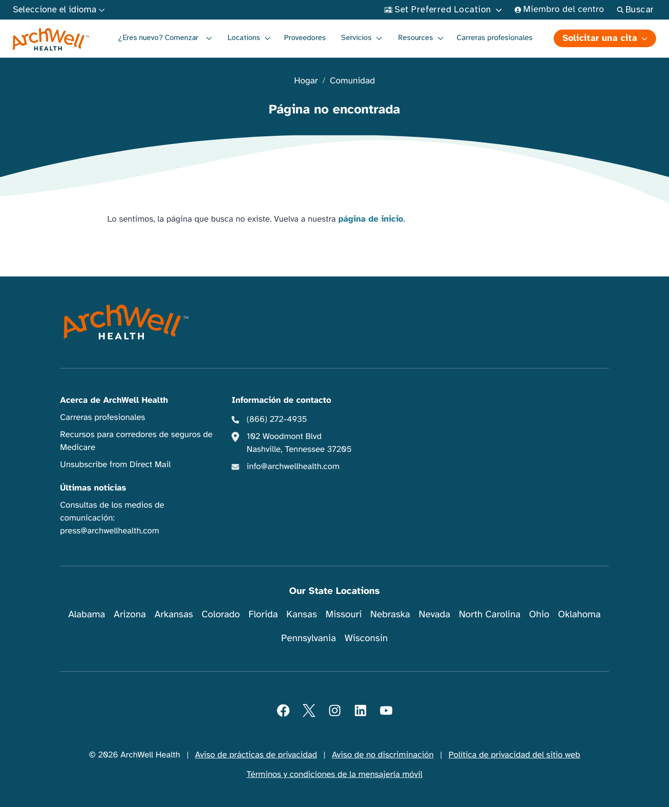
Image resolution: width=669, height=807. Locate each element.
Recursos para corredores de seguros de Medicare (136, 441)
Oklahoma (579, 614)
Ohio (539, 614)
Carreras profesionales (495, 37)
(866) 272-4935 (277, 419)
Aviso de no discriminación (383, 755)
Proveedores (305, 37)
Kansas (301, 614)
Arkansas (173, 614)
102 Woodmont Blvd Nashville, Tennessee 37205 (299, 443)
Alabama (86, 614)
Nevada (434, 614)
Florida (263, 614)
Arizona (130, 614)
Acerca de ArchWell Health (114, 400)
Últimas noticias (93, 488)
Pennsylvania (308, 638)
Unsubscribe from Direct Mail (115, 465)
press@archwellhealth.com (109, 531)
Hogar (306, 81)
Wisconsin (366, 638)
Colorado (221, 614)
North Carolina (489, 614)
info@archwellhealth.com (293, 466)
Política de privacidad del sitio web (514, 755)
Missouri (343, 614)
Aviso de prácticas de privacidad (256, 755)
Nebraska (390, 614)
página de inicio (371, 219)
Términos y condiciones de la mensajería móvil (335, 774)
